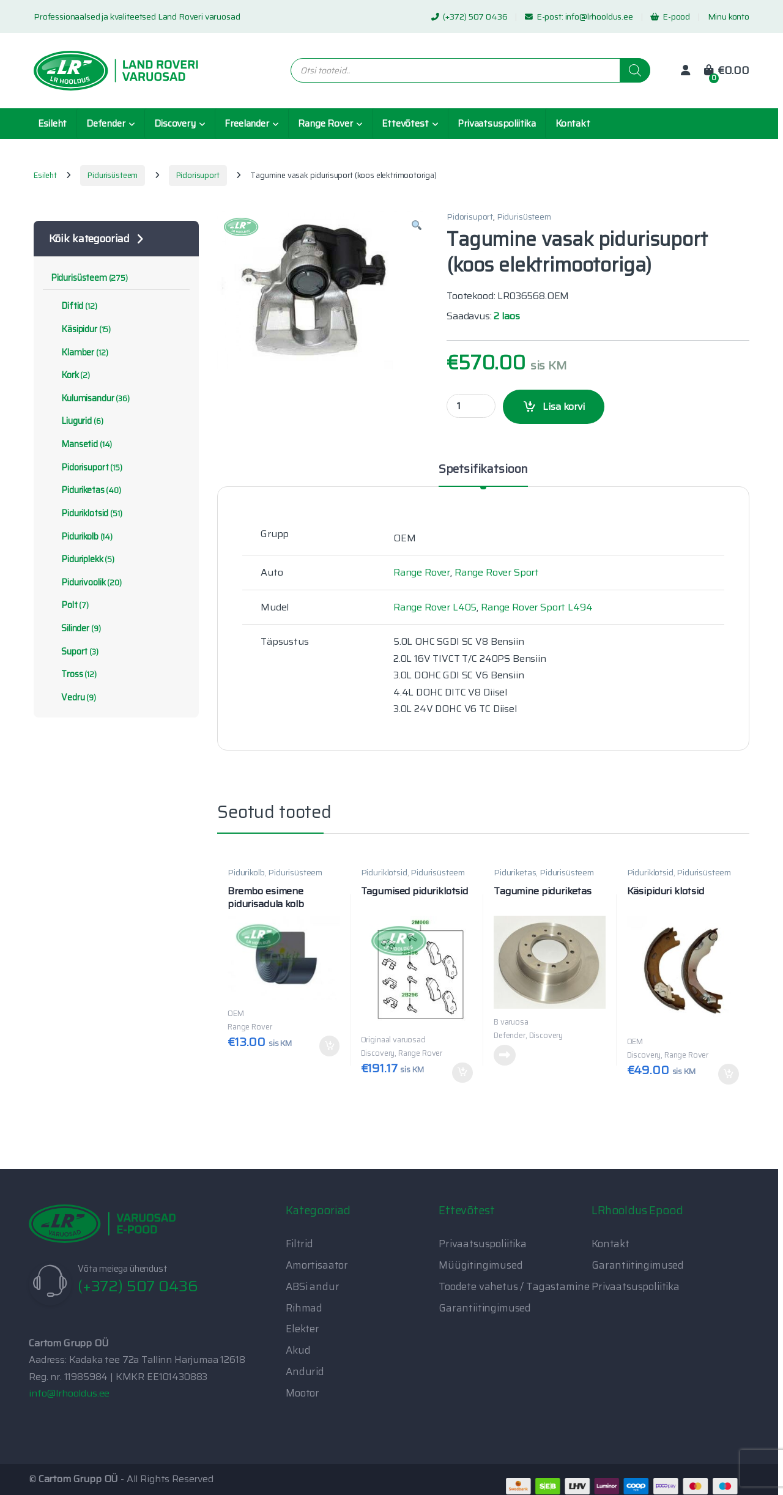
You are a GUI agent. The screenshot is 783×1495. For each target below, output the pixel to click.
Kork (70, 375)
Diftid (74, 306)
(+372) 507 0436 (469, 16)
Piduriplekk (82, 559)
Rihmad (304, 1308)
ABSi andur (312, 1286)
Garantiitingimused (485, 1308)
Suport (74, 651)
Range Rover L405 (435, 607)
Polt (70, 605)
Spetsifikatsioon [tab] (483, 470)
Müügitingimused (481, 1265)
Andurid (305, 1371)
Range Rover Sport (497, 572)
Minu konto (728, 16)
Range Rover (325, 123)
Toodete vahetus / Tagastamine (514, 1286)
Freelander (247, 123)
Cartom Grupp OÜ (79, 1478)
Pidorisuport (198, 175)
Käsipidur (81, 329)
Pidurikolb (246, 872)
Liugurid (77, 421)
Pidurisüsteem (112, 175)
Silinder (76, 628)
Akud (298, 1350)
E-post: (545, 16)
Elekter (302, 1329)
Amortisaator (317, 1265)
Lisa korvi (564, 406)
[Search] (635, 70)
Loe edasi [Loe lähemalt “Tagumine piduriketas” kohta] (505, 1055)
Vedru (73, 697)
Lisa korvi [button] (329, 1046)
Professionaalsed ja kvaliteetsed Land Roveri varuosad (137, 16)
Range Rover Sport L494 (536, 607)
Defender (105, 123)
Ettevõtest (405, 123)
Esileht (52, 123)
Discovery (175, 123)
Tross (74, 674)
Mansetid (81, 444)
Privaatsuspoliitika (497, 123)
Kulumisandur (90, 398)
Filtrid (299, 1244)
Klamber (79, 352)
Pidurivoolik (86, 582)
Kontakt (572, 123)
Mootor (302, 1393)
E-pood (670, 16)
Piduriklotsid (384, 872)
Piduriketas (515, 872)
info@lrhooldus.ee (599, 16)
